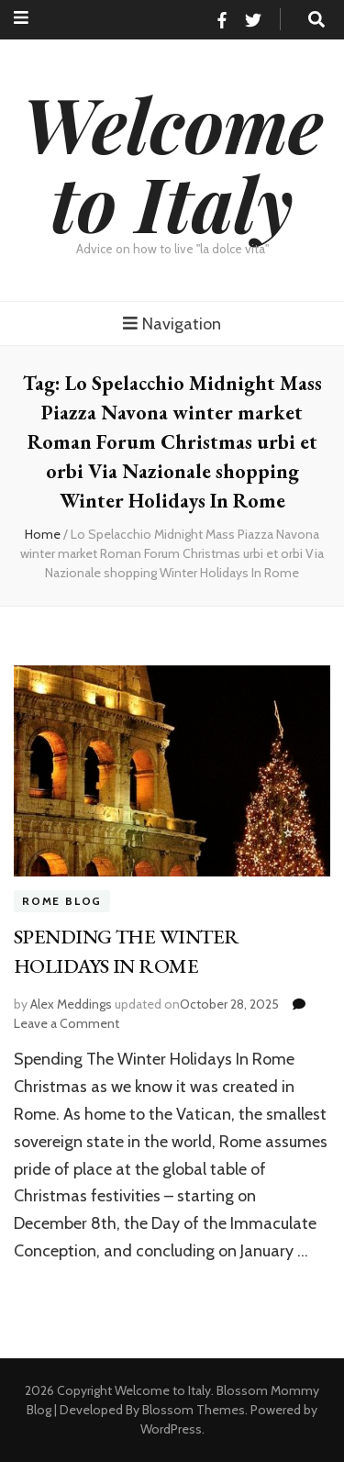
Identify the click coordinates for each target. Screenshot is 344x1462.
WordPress (171, 1429)
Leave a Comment (66, 1023)
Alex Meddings (71, 1004)
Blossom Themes (193, 1409)
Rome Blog (62, 902)
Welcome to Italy (172, 162)
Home (43, 534)
